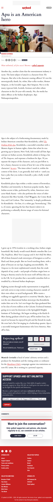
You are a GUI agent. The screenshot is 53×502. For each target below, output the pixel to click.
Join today (17, 436)
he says (13, 168)
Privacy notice (5, 465)
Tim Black (4, 491)
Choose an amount (39, 344)
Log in (48, 7)
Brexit (29, 463)
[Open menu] (2, 7)
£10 (36, 339)
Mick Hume (4, 489)
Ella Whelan (4, 487)
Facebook (2, 451)
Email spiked (30, 484)
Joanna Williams (6, 484)
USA (28, 470)
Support (7, 405)
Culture (29, 461)
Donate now (33, 349)
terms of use (33, 497)
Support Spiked (5, 461)
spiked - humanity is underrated (26, 8)
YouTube (10, 451)
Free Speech (30, 468)
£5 (30, 339)
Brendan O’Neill (5, 479)
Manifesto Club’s (14, 364)
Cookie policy (5, 468)
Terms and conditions (7, 463)
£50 (48, 339)
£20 (42, 339)
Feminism (30, 465)
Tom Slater (4, 482)
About (3, 458)
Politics (24, 60)
